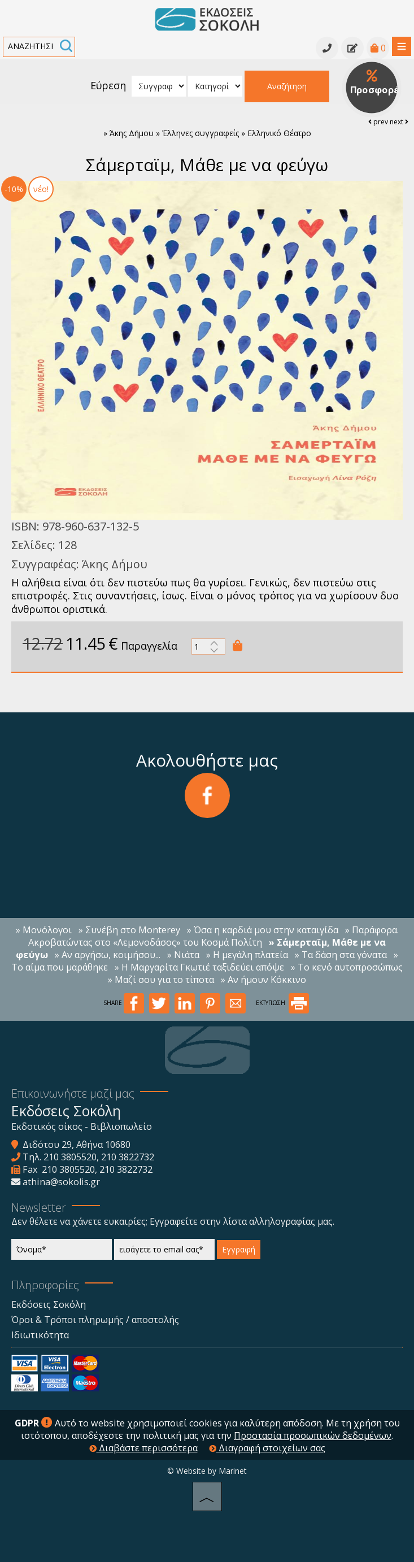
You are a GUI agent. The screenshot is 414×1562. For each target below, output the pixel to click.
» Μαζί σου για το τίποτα (161, 979)
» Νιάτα (183, 954)
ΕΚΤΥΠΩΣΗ (282, 1003)
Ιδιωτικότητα (40, 1335)
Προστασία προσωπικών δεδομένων (312, 1435)
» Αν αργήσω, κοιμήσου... (107, 954)
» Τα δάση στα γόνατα (341, 954)
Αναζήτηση (287, 86)
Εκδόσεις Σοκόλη (48, 1304)
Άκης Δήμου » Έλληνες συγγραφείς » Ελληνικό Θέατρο (210, 133)
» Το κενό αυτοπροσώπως (347, 967)
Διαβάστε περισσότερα (143, 1448)
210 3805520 (70, 1157)
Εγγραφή (238, 1249)
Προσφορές (376, 83)
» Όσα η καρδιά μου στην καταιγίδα (262, 930)
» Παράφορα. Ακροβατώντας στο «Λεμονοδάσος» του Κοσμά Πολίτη (213, 936)
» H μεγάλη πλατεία (247, 954)
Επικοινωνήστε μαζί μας (72, 1093)
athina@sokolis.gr (61, 1182)
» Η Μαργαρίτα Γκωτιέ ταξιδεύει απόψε (199, 967)
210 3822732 (127, 1157)
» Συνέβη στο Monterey (129, 930)
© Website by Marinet (207, 1470)
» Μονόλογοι (44, 930)
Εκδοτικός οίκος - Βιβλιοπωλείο (81, 1126)
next (399, 122)
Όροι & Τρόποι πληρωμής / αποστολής (95, 1319)
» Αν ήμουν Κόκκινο (263, 979)
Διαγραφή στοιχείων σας (267, 1448)
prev (378, 122)
